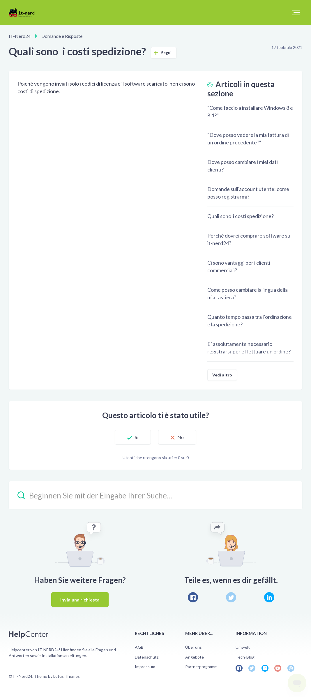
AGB (139, 647)
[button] (296, 12)
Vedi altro (222, 374)
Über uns (193, 647)
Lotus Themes (66, 676)
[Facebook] (193, 597)
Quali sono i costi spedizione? (240, 216)
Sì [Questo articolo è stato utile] (136, 437)
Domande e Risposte (61, 36)
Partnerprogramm (201, 666)
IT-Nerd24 (20, 36)
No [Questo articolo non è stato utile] (180, 437)
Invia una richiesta (80, 599)
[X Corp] (231, 597)
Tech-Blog (245, 656)
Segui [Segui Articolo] (166, 52)
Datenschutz (146, 656)
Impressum (145, 666)
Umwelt (243, 647)
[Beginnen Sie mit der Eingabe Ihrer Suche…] (155, 495)
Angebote (194, 656)
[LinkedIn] (269, 597)
